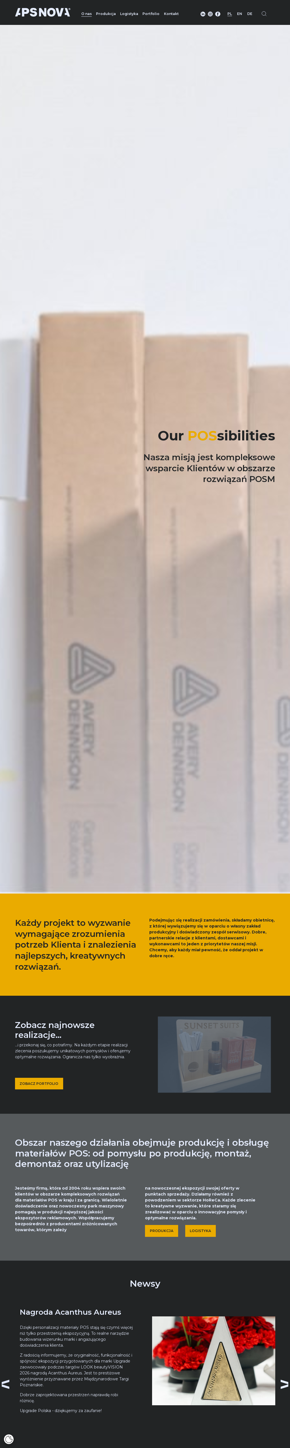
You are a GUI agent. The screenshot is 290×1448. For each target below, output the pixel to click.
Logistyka (129, 14)
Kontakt (171, 14)
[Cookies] (9, 1439)
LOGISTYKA (200, 1231)
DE (249, 14)
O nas (86, 14)
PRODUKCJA (161, 1231)
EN (239, 14)
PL (229, 14)
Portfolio (150, 14)
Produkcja (106, 14)
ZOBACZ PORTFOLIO (39, 1083)
